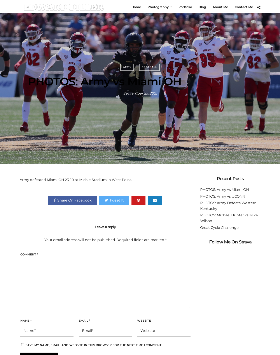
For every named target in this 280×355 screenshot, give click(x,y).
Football (149, 67)
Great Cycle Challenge (219, 228)
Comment (29, 254)
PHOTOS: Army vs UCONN (222, 196)
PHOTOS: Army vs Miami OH (224, 190)
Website (144, 320)
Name (26, 320)
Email (84, 320)
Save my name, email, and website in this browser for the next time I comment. (94, 345)
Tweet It (114, 200)
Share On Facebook (73, 200)
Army (127, 67)
